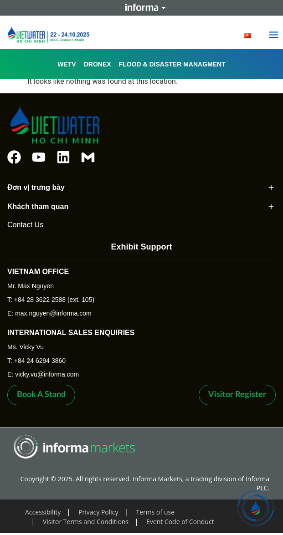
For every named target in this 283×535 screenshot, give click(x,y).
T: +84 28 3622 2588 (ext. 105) (50, 299)
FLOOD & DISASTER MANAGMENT (172, 64)
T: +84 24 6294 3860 (36, 360)
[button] (274, 35)
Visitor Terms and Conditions (86, 521)
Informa (142, 8)
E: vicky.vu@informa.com (43, 374)
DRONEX (97, 64)
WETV (66, 64)
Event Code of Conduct (180, 521)
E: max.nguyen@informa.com (49, 313)
